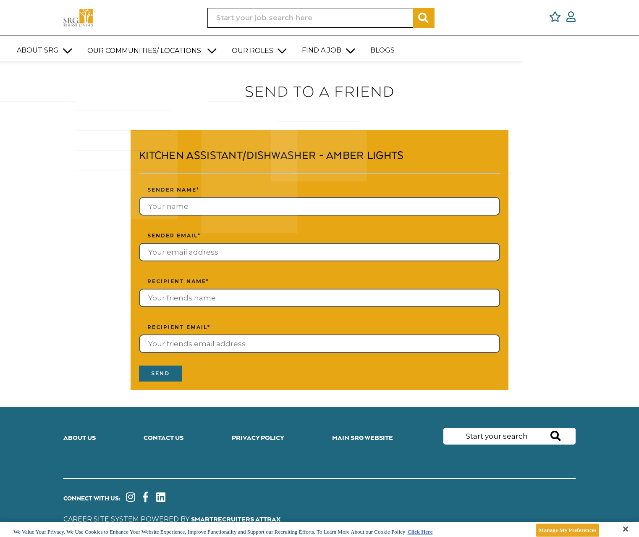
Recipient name (178, 281)
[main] (319, 529)
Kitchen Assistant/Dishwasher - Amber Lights (281, 156)
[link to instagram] (131, 498)
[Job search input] (310, 17)
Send (162, 374)
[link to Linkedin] (163, 498)
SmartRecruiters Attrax (235, 519)
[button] (183, 46)
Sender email (174, 235)
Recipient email (178, 327)
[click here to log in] (571, 17)
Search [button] (424, 18)
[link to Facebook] (147, 498)
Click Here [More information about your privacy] (419, 532)
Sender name (173, 190)
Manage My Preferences (567, 530)
